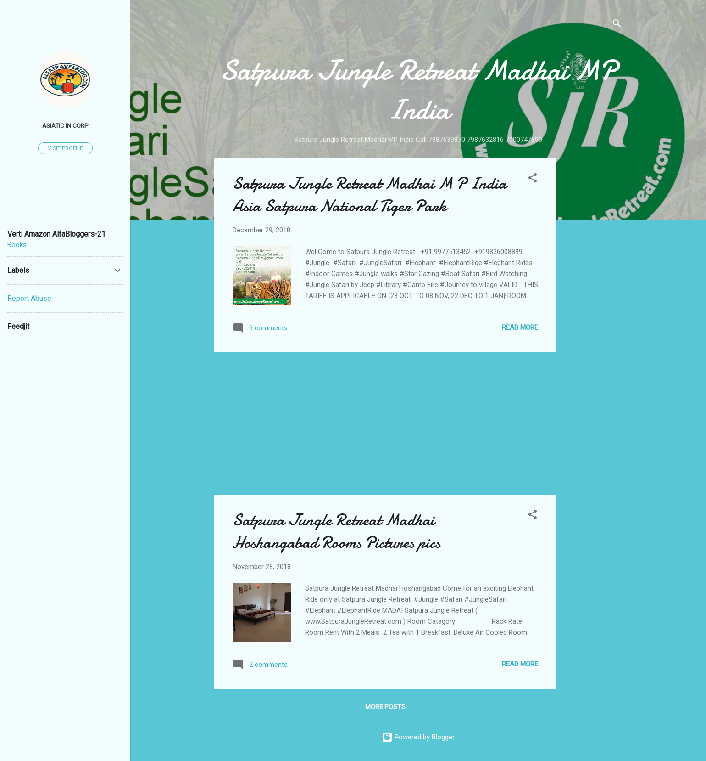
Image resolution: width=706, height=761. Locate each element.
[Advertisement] (593, 296)
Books (17, 245)
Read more (520, 327)
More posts (385, 706)
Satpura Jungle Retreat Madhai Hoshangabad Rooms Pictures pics (336, 531)
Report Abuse (29, 298)
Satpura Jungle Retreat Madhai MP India (418, 90)
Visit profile (65, 148)
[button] (532, 179)
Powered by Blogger (418, 737)
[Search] (617, 25)
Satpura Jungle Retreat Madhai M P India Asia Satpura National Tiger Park (369, 194)
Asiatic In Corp (65, 125)
